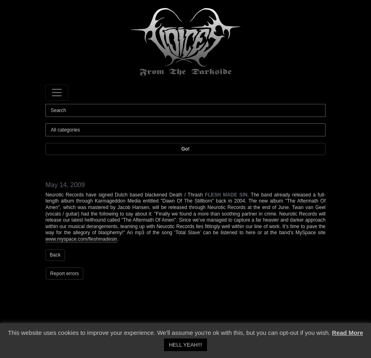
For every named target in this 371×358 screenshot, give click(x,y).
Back (55, 255)
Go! (185, 149)
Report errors (64, 273)
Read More (347, 332)
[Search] (185, 110)
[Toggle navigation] (56, 92)
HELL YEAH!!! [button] (185, 345)
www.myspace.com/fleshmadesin (81, 239)
